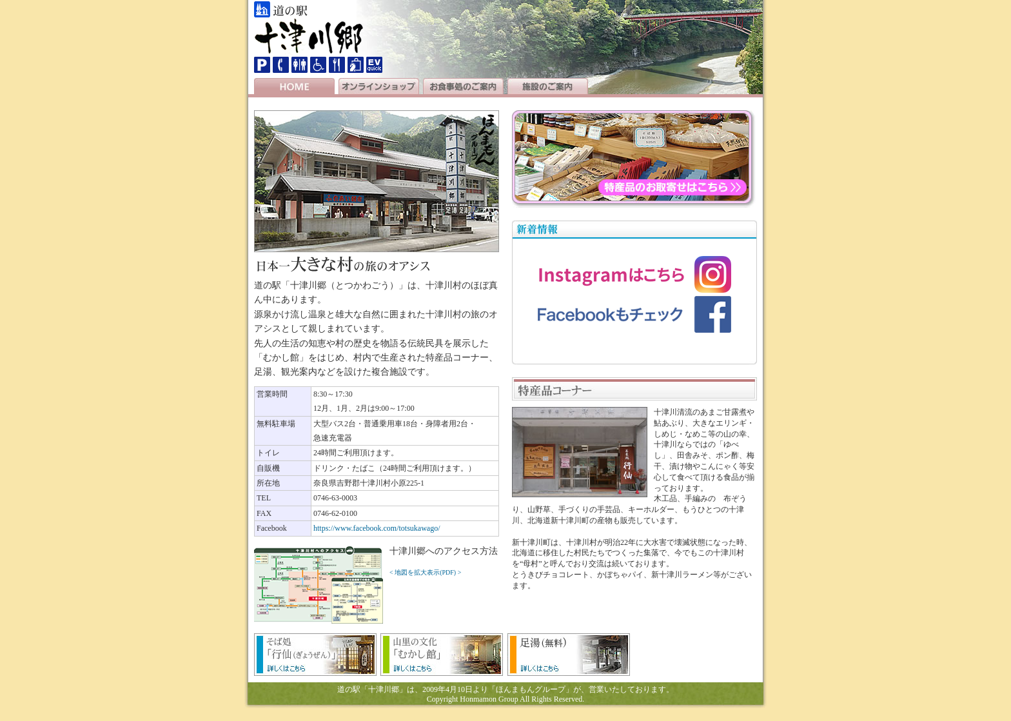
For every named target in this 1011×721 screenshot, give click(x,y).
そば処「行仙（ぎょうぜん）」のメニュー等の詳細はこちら (315, 654)
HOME (294, 86)
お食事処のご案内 (463, 86)
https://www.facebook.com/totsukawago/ (376, 528)
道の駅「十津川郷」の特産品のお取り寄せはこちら (634, 159)
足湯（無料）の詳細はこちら (568, 654)
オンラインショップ (379, 86)
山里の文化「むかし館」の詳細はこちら (441, 654)
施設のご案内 (547, 86)
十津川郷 (309, 37)
